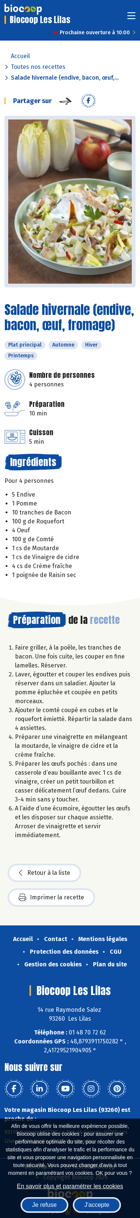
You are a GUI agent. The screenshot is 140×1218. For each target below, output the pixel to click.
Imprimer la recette (51, 897)
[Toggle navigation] (131, 18)
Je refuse (44, 1205)
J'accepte (96, 1205)
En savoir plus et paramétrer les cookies (70, 1186)
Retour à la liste (44, 873)
